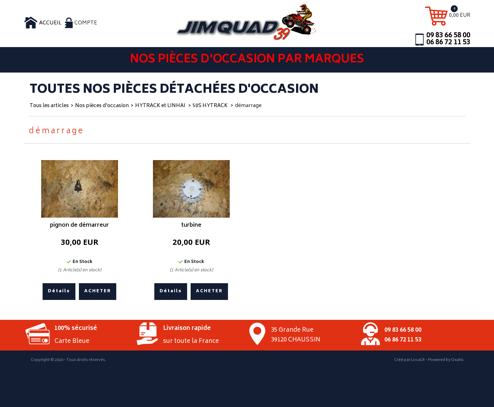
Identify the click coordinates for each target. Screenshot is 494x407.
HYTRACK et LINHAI (160, 105)
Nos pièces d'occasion (102, 105)
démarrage (248, 105)
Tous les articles (49, 105)
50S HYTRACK (211, 105)
